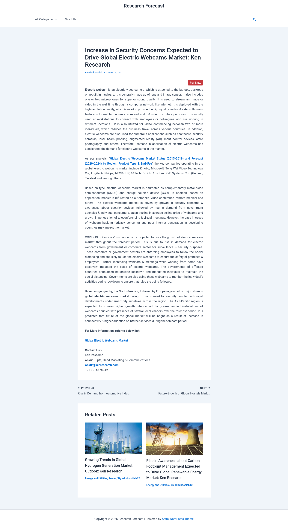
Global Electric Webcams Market (107, 340)
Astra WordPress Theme (178, 518)
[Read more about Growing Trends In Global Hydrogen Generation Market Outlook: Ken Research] (113, 438)
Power (112, 478)
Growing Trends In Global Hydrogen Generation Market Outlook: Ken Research (109, 465)
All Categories (46, 19)
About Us (69, 19)
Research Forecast (144, 6)
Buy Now (195, 83)
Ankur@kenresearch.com (102, 365)
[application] (55, 19)
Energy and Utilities (96, 478)
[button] (254, 19)
